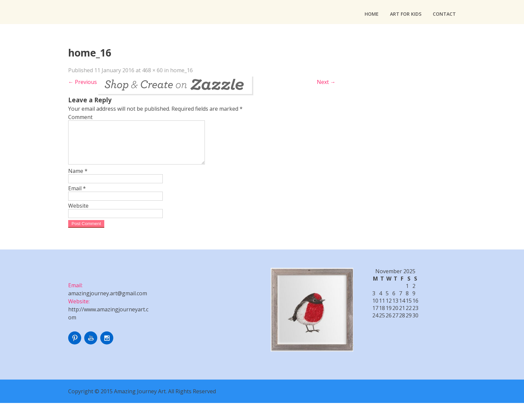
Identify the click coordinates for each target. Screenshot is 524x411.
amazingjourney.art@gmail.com (107, 301)
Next (326, 82)
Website (78, 213)
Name (78, 179)
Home (372, 14)
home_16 (181, 70)
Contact (444, 14)
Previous (82, 82)
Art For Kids (405, 14)
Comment (80, 117)
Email (77, 196)
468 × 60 (152, 70)
